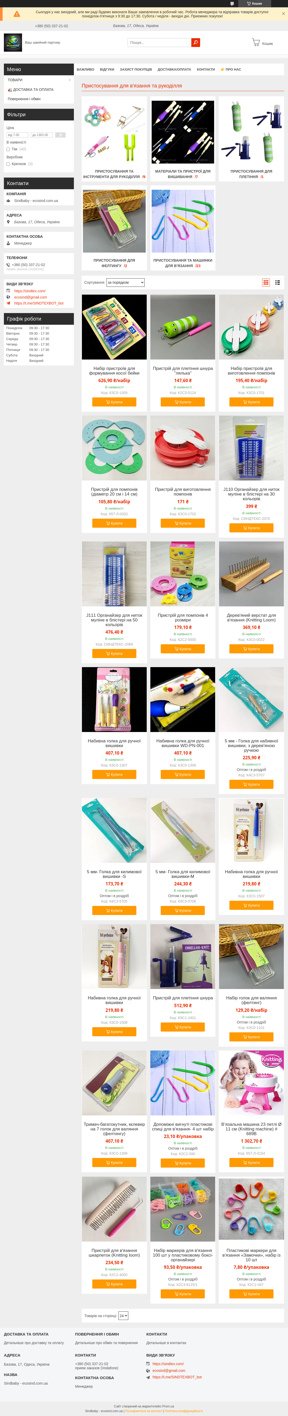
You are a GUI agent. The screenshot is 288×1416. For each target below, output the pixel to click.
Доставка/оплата (174, 69)
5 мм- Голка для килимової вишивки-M (183, 874)
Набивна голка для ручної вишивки (114, 743)
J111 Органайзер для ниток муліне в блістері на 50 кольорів (114, 620)
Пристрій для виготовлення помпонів (183, 492)
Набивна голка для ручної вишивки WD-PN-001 (182, 743)
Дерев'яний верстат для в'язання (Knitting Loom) (251, 617)
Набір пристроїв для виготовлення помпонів (251, 371)
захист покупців (136, 69)
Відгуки (107, 69)
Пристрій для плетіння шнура (183, 998)
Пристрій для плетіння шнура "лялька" (183, 371)
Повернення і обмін (24, 99)
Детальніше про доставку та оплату (34, 1343)
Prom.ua (168, 1406)
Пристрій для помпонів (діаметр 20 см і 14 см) (114, 492)
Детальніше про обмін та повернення (106, 1343)
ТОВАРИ (15, 80)
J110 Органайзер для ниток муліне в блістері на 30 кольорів (251, 494)
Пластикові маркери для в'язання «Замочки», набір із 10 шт (251, 1255)
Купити (117, 402)
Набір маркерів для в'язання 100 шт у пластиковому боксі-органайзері (183, 1255)
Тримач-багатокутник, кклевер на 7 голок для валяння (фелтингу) (114, 1129)
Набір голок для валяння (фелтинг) (251, 1000)
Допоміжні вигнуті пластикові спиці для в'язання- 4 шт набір (183, 1127)
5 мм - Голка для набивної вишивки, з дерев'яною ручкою (251, 746)
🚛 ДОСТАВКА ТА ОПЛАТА (30, 89)
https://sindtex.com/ (30, 291)
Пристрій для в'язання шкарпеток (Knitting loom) (114, 1253)
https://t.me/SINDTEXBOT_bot (39, 303)
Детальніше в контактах (166, 1343)
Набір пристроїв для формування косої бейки (114, 371)
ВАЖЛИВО (85, 69)
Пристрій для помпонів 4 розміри (183, 617)
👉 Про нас (231, 69)
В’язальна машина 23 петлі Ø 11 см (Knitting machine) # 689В (251, 1129)
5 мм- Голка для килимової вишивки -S (114, 874)
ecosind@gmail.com (30, 297)
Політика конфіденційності (184, 1411)
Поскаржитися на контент (143, 1411)
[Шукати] (195, 42)
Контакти (206, 69)
